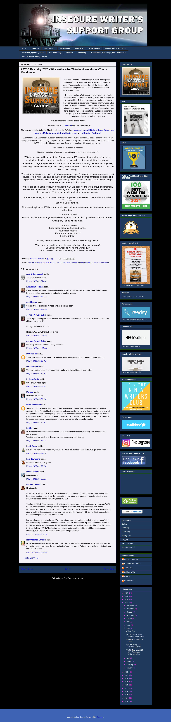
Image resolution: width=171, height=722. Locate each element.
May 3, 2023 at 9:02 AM (36, 281)
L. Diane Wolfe (32, 379)
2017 (127, 688)
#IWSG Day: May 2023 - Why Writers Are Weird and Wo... (135, 652)
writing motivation (101, 262)
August (129, 618)
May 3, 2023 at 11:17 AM (36, 348)
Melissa (29, 392)
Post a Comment (31, 558)
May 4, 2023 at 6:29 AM (36, 453)
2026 (127, 593)
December (130, 606)
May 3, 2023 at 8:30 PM (36, 423)
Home (24, 48)
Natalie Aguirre (33, 367)
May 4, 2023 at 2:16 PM (36, 466)
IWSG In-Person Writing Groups (34, 57)
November (130, 609)
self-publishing (127, 543)
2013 (127, 701)
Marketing (82, 53)
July (128, 622)
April (128, 658)
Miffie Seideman (33, 405)
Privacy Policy (94, 48)
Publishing (126, 532)
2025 (127, 596)
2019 (127, 682)
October (129, 612)
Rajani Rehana (32, 472)
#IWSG (31, 262)
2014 (127, 698)
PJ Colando (31, 354)
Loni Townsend (33, 459)
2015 (127, 695)
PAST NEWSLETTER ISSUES (133, 297)
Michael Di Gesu (33, 485)
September (130, 615)
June (128, 625)
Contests (69, 53)
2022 (127, 672)
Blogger (100, 717)
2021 (127, 675)
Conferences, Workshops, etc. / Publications (108, 53)
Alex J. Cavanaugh (34, 274)
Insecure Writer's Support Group (48, 262)
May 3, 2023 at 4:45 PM (36, 374)
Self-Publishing (55, 53)
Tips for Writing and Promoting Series (133, 646)
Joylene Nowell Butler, (85, 130)
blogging (125, 539)
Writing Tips (126, 536)
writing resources (128, 547)
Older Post (109, 569)
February (130, 665)
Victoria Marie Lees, (67, 133)
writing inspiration (85, 262)
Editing (124, 524)
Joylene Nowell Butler (36, 315)
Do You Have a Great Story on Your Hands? (135, 635)
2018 (127, 685)
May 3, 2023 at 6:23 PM (36, 387)
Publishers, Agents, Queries (33, 53)
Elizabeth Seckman (35, 287)
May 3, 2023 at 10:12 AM (36, 297)
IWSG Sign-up (49, 48)
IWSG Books (65, 48)
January (129, 668)
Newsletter (79, 48)
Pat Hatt (127, 576)
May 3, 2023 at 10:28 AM (36, 309)
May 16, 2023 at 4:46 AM (36, 552)
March (129, 661)
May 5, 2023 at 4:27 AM (36, 479)
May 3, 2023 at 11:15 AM (36, 335)
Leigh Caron (31, 446)
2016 (127, 691)
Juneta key (128, 568)
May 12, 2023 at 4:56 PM (36, 534)
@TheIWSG (67, 125)
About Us (35, 48)
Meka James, (49, 133)
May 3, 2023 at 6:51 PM (36, 399)
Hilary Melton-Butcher (36, 540)
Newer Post (27, 569)
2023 (127, 603)
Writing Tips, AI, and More (115, 48)
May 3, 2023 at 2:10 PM (36, 361)
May (128, 628)
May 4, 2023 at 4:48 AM (36, 441)
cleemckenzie (129, 581)
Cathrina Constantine (132, 564)
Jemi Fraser (31, 302)
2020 (127, 678)
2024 (127, 599)
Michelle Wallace (70, 262)
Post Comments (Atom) (73, 578)
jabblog (29, 428)
